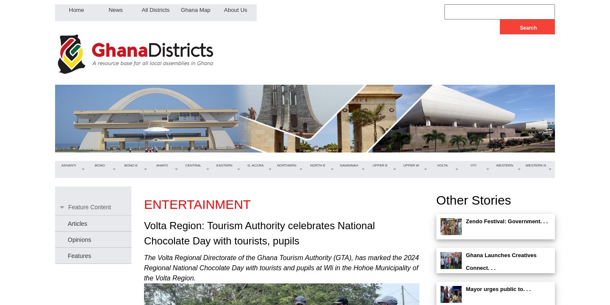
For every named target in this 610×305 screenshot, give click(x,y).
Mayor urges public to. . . (498, 289)
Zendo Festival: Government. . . (507, 221)
